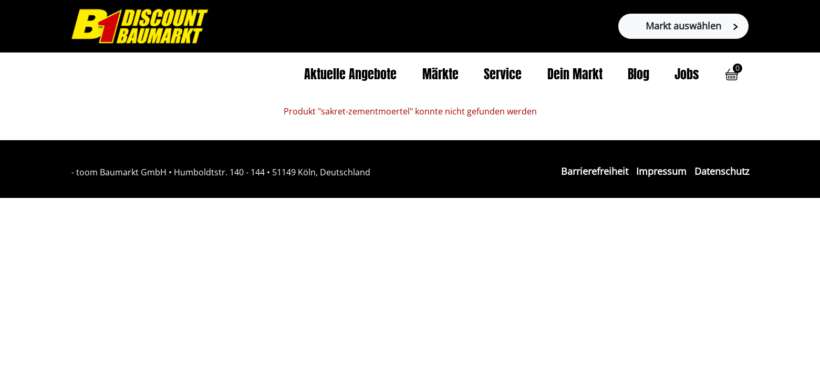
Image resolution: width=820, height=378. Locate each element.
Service (503, 75)
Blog (638, 75)
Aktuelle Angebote (350, 75)
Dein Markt (575, 75)
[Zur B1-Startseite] (139, 25)
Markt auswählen (692, 25)
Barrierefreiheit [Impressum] (594, 171)
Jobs (686, 75)
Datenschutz (721, 171)
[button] (731, 75)
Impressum (661, 171)
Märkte (440, 75)
